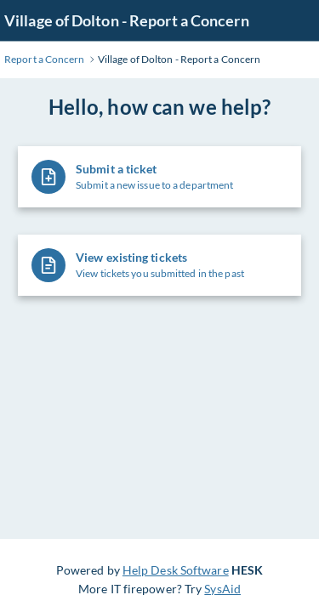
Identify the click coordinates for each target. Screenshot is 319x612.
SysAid (222, 588)
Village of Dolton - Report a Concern (126, 20)
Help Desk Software (175, 570)
